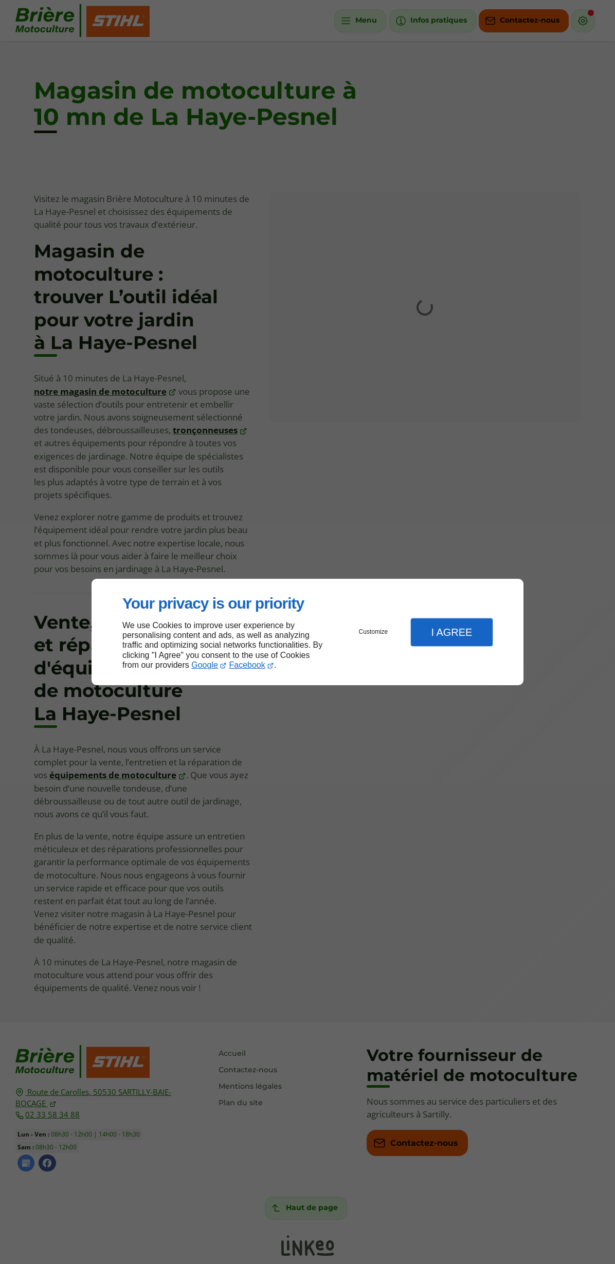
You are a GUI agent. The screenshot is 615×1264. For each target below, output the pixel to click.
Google (204, 665)
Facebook (247, 665)
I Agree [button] (451, 632)
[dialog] (307, 632)
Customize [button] (373, 631)
